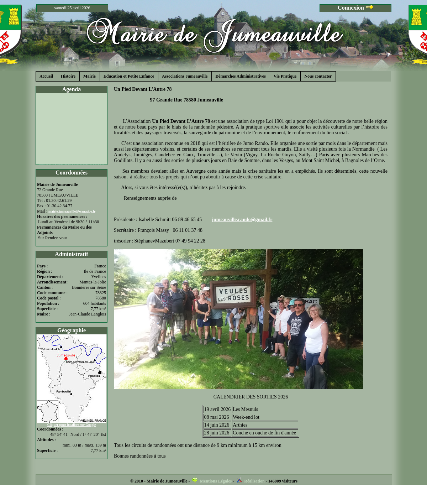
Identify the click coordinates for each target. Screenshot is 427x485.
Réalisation (254, 481)
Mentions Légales (216, 481)
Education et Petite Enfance (129, 76)
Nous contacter (318, 76)
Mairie (89, 76)
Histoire (68, 76)
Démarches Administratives (240, 76)
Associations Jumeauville (184, 76)
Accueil (46, 76)
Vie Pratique (285, 76)
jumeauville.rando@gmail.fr (242, 219)
